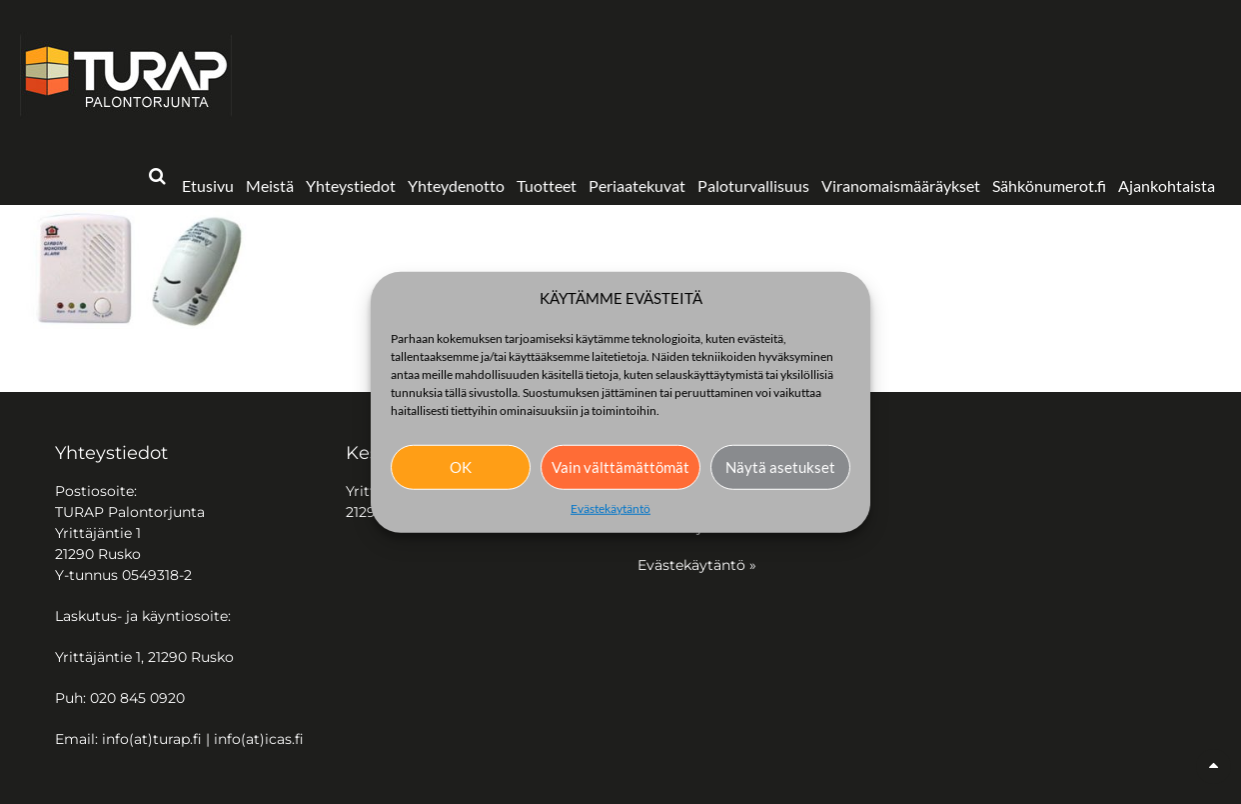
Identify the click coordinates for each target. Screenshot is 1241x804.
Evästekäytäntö (610, 507)
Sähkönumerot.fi (1049, 185)
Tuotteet (547, 185)
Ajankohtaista (1166, 185)
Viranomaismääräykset (900, 185)
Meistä (270, 185)
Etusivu (208, 185)
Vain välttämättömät (620, 467)
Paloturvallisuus (753, 185)
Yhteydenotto (456, 185)
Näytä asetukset (780, 467)
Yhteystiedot (351, 185)
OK (461, 467)
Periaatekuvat (637, 185)
